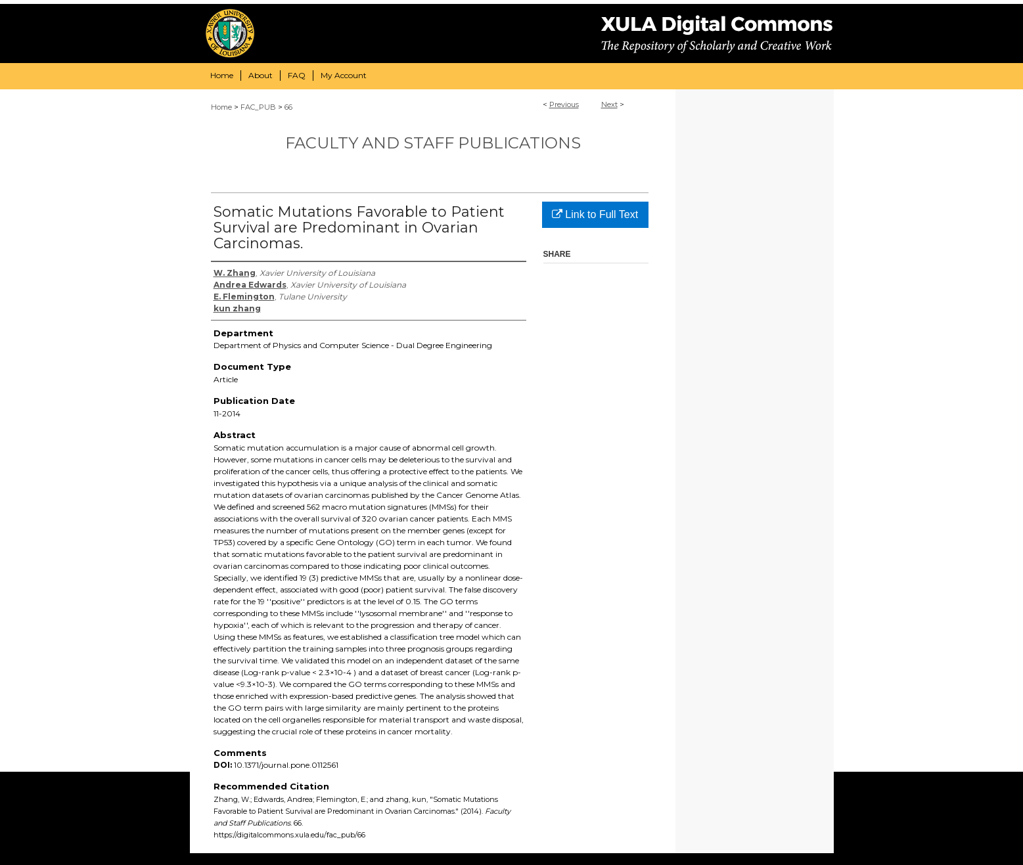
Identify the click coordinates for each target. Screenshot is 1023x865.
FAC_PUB (258, 107)
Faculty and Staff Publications (433, 142)
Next (609, 104)
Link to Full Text (595, 214)
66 (288, 107)
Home (221, 107)
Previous (564, 104)
